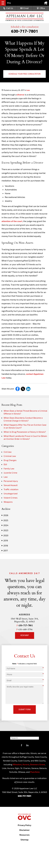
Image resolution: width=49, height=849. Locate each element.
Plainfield (34, 772)
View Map (24, 635)
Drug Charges (10, 460)
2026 (5, 515)
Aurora (25, 764)
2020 (5, 535)
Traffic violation (11, 489)
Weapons (8, 502)
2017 (5, 550)
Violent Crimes (10, 497)
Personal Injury (11, 481)
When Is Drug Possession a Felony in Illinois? (25, 432)
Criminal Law (10, 456)
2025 (5, 520)
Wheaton (17, 764)
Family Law (9, 468)
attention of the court (12, 221)
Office (41, 8)
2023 (5, 530)
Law (28, 90)
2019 (5, 540)
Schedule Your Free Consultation (24, 74)
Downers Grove (37, 764)
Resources (24, 835)
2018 (5, 545)
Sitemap (24, 839)
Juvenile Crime (10, 472)
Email (24, 8)
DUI (5, 464)
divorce (20, 94)
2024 (5, 525)
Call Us (8, 8)
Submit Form (25, 709)
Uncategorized (11, 493)
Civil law (7, 452)
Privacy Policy (24, 825)
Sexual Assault (11, 485)
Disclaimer (24, 830)
